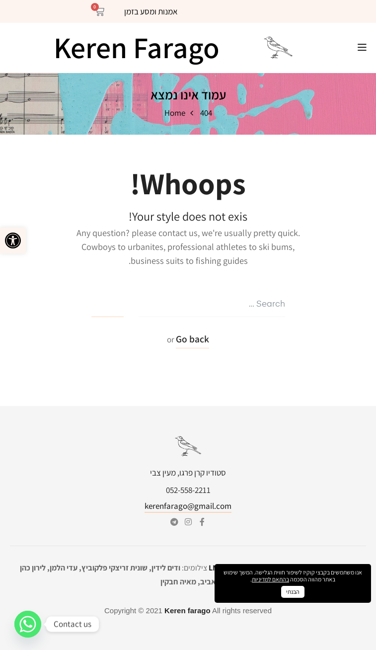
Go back (192, 338)
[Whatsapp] (27, 624)
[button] (13, 240)
